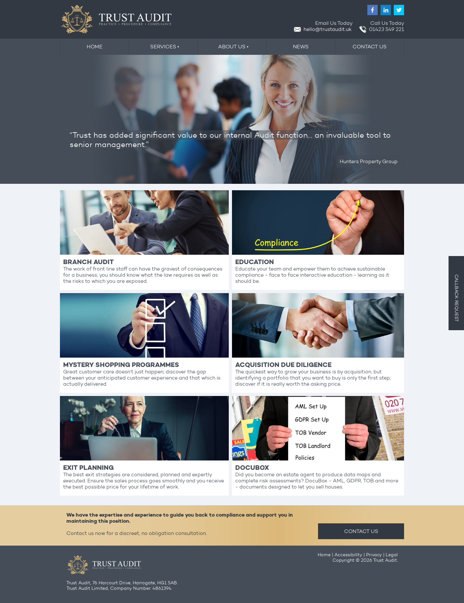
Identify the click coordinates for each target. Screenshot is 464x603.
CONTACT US (361, 531)
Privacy (374, 555)
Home (324, 555)
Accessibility (348, 555)
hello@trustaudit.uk (323, 29)
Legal (392, 555)
